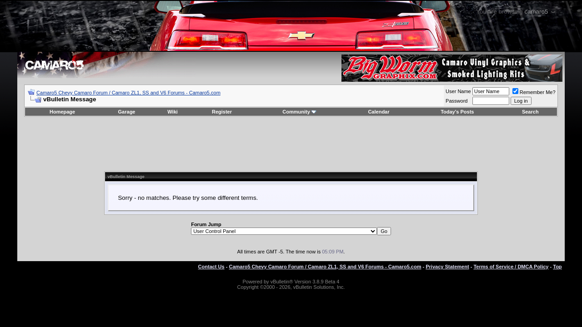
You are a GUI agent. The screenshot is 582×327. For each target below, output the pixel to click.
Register (222, 111)
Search (530, 111)
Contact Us (211, 266)
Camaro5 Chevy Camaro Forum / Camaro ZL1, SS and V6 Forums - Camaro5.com (128, 92)
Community (299, 111)
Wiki (172, 111)
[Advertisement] (291, 144)
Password (456, 101)
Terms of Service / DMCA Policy (510, 266)
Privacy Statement (447, 266)
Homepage (62, 111)
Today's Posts (457, 111)
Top (557, 266)
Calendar (378, 111)
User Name (458, 91)
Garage (126, 111)
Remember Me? (534, 92)
